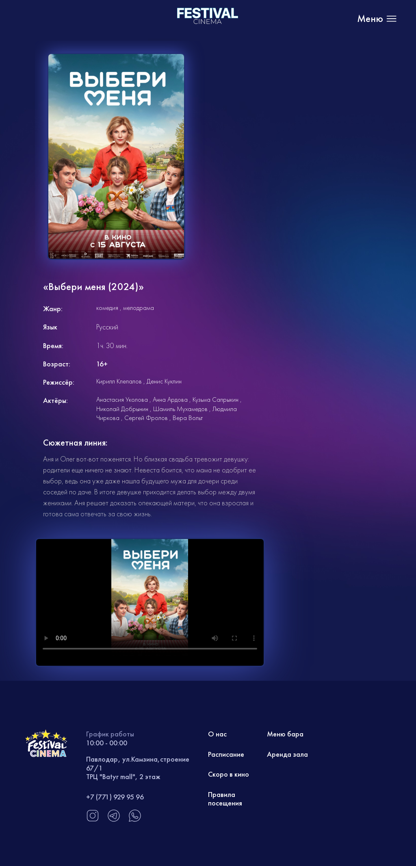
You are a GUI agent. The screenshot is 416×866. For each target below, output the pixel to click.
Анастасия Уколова (122, 399)
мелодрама (138, 307)
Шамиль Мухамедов (180, 409)
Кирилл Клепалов (119, 381)
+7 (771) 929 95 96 (115, 796)
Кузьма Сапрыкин (215, 399)
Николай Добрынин (122, 409)
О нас (217, 733)
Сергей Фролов (146, 418)
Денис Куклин (164, 381)
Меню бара (285, 733)
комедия (107, 307)
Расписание (226, 754)
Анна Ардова (170, 399)
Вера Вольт (188, 418)
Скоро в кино (228, 774)
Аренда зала (287, 754)
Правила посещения (225, 799)
